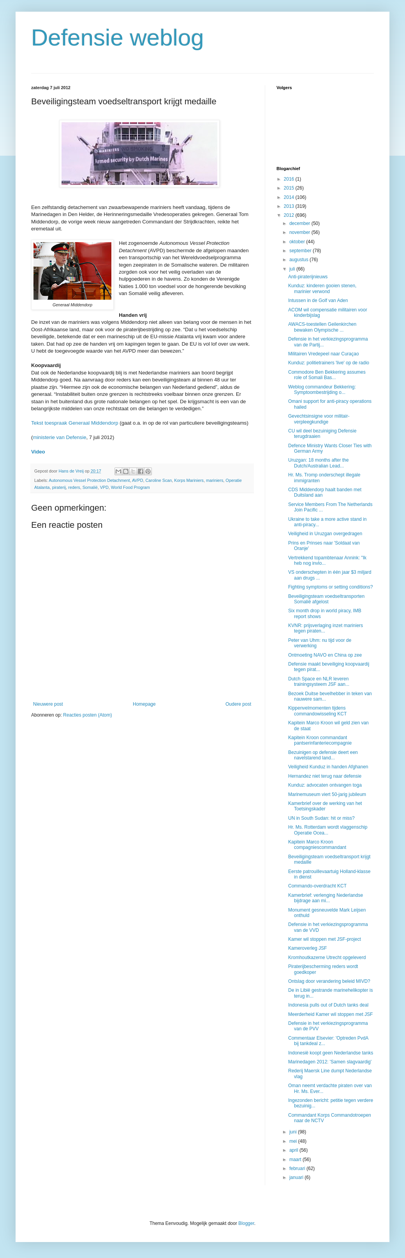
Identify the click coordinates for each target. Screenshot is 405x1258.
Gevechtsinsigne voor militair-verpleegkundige (318, 418)
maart (296, 1159)
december (300, 223)
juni (293, 1132)
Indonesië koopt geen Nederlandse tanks (330, 1053)
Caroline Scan (159, 480)
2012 (290, 215)
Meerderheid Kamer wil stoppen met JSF (330, 1014)
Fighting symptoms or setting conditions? (330, 587)
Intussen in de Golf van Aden (318, 300)
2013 (290, 206)
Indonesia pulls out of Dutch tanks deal (328, 1005)
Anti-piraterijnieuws (308, 276)
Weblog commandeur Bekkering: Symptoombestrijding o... (322, 389)
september (301, 250)
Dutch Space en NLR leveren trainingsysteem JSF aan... (318, 681)
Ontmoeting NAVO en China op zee (325, 655)
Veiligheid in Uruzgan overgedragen (325, 533)
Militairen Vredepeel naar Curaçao (323, 354)
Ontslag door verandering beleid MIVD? (329, 981)
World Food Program (130, 487)
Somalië (90, 487)
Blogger (246, 1223)
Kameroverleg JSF (307, 948)
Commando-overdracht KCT (317, 886)
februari (297, 1168)
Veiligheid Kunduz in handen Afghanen (328, 767)
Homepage (144, 704)
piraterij (59, 487)
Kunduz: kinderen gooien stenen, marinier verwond (322, 288)
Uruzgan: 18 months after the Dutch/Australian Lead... (318, 462)
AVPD (137, 480)
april (294, 1150)
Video (38, 452)
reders (74, 487)
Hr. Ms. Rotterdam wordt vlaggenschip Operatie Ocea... (327, 829)
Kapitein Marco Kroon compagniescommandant (317, 844)
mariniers (214, 480)
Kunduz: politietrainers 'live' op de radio (328, 362)
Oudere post (238, 704)
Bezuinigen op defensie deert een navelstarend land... (323, 755)
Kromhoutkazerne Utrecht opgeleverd (327, 957)
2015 (290, 188)
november (300, 232)
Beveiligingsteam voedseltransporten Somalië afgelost (326, 599)
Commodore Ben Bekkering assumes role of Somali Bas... (327, 374)
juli (292, 269)
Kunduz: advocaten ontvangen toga (325, 785)
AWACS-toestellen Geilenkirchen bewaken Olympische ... (322, 327)
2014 (290, 197)
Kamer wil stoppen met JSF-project (324, 939)
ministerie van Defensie (59, 437)
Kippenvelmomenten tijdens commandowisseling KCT (317, 710)
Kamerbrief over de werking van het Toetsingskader (325, 806)
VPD (104, 487)
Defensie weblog (117, 38)
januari (297, 1177)
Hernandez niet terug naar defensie (324, 776)
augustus (299, 259)
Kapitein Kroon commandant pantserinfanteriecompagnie (320, 740)
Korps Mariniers (189, 480)
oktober (297, 241)
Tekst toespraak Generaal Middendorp (74, 423)
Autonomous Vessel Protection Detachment (89, 480)
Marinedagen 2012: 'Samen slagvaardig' (330, 1062)
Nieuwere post (48, 704)
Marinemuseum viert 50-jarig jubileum (327, 794)
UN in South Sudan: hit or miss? (321, 818)
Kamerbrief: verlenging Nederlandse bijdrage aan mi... (325, 898)
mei (293, 1141)
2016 (290, 179)
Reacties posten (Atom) (87, 715)
